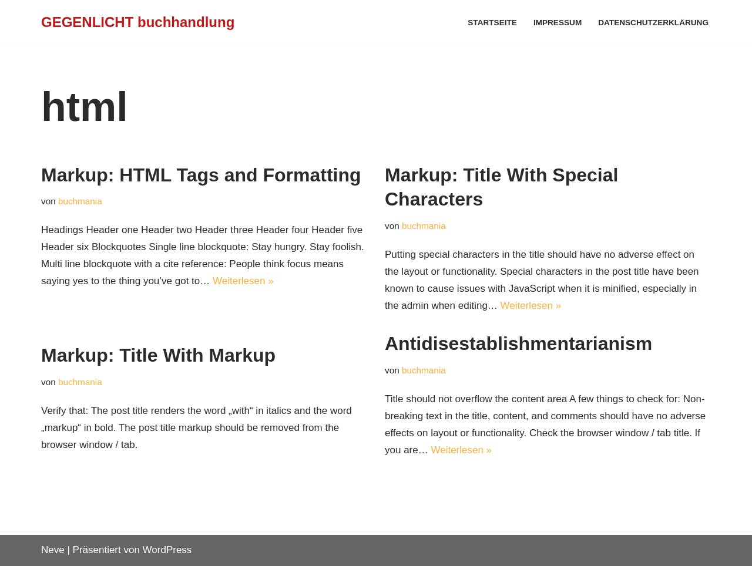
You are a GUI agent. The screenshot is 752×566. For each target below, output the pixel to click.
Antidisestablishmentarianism (518, 343)
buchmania (80, 201)
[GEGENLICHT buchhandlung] (137, 23)
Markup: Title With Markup (158, 355)
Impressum (557, 22)
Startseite (492, 22)
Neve (53, 549)
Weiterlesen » (243, 281)
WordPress (167, 549)
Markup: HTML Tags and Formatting (201, 175)
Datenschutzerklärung (653, 22)
